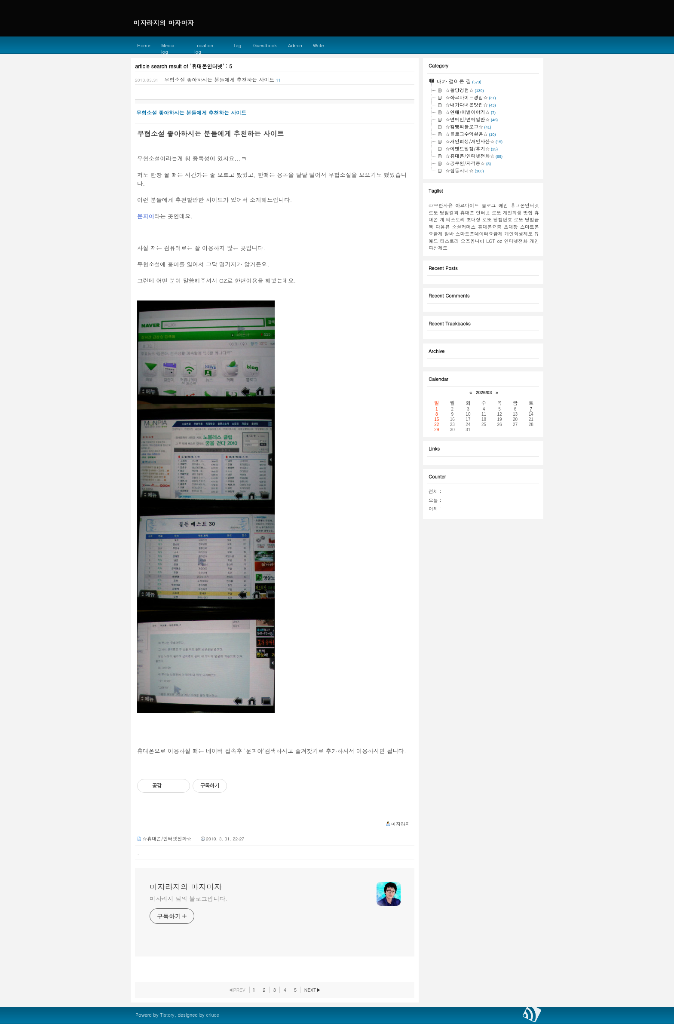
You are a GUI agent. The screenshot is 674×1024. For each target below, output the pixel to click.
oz (499, 241)
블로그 (488, 205)
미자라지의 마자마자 (186, 887)
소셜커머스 (463, 227)
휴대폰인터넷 (525, 205)
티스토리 (449, 241)
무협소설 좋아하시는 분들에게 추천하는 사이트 (219, 79)
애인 (503, 205)
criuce (212, 1015)
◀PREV (237, 990)
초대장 (511, 227)
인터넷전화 (516, 241)
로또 (496, 212)
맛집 (528, 212)
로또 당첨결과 (444, 212)
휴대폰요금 (490, 227)
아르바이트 (467, 205)
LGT (490, 241)
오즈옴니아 (472, 241)
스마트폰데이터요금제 (479, 233)
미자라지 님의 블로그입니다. (188, 898)
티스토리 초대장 (463, 219)
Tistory (167, 1015)
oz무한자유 (441, 205)
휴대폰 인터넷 (475, 212)
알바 (449, 233)
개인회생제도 (518, 233)
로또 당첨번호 (497, 219)
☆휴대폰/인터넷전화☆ (167, 838)
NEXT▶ (312, 990)
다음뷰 (442, 227)
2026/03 (484, 392)
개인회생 (512, 212)
